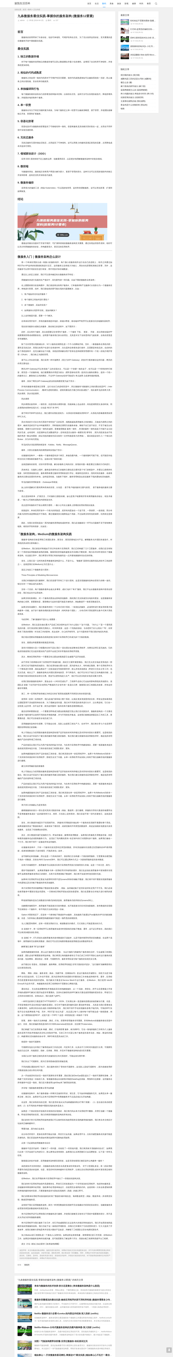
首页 (89, 4)
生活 (97, 4)
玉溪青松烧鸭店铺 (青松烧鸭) (133, 101)
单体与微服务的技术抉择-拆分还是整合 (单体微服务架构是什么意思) (67, 1286)
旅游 (119, 4)
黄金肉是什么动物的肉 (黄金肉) (134, 105)
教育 (149, 4)
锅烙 (122, 109)
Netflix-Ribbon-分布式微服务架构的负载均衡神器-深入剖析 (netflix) (67, 1327)
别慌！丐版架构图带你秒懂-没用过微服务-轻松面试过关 (61, 1341)
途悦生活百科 (22, 3)
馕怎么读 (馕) (126, 82)
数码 (104, 4)
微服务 (27, 1265)
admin (22, 20)
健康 (134, 4)
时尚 (141, 4)
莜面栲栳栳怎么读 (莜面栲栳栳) (134, 90)
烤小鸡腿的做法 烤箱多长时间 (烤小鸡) (137, 94)
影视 (126, 4)
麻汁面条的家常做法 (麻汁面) (133, 86)
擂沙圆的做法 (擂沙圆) (130, 75)
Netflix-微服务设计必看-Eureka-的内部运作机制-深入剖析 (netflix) (66, 1313)
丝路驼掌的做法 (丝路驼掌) (132, 97)
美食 (112, 4)
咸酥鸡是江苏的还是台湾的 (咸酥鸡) (136, 79)
